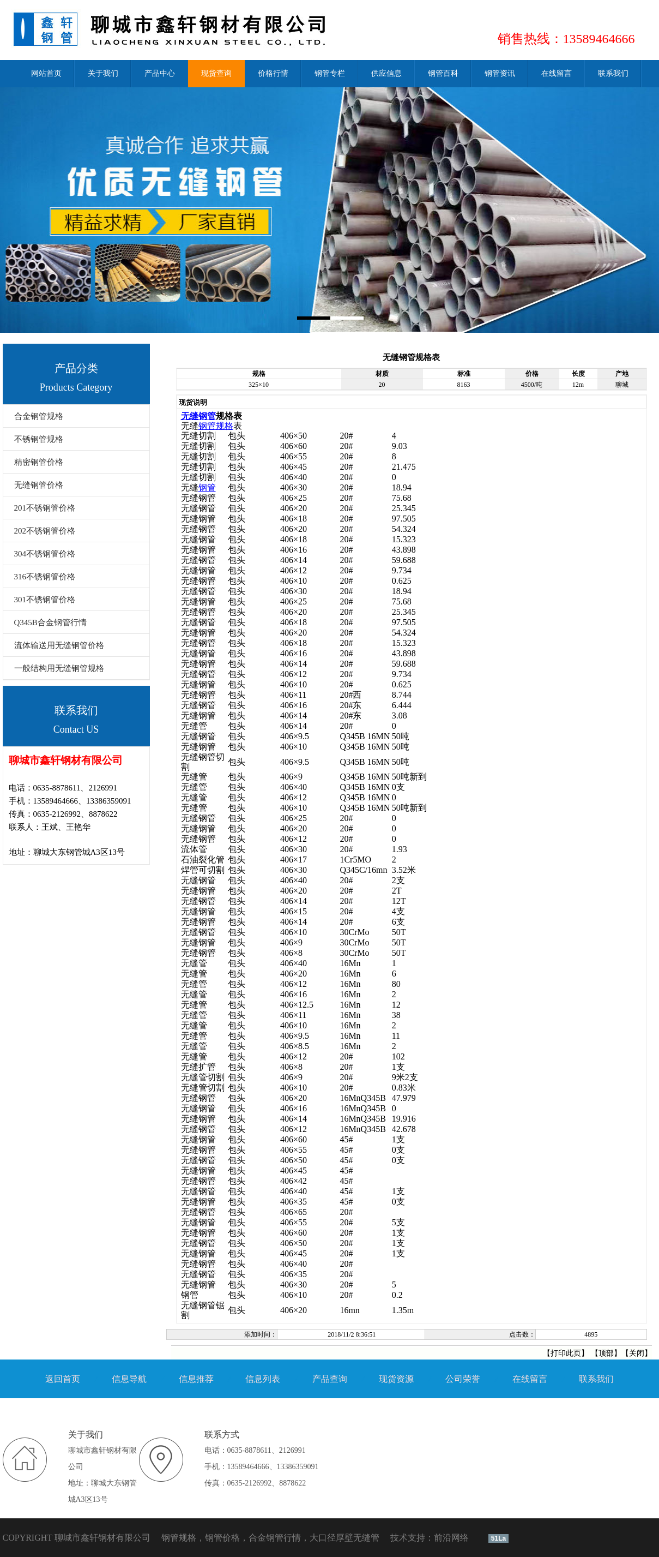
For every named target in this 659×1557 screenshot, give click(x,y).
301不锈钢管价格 (45, 599)
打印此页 (566, 1353)
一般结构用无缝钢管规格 (59, 668)
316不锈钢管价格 (45, 576)
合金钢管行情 (275, 1537)
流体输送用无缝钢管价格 (59, 645)
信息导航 (129, 1379)
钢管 (207, 487)
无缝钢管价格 (38, 485)
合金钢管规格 (38, 416)
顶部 (606, 1353)
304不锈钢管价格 (45, 553)
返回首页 (62, 1379)
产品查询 (329, 1379)
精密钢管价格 (38, 462)
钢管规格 (215, 425)
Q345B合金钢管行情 (50, 622)
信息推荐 (196, 1379)
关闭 (636, 1353)
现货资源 (396, 1379)
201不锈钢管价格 (45, 508)
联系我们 (596, 1379)
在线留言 (529, 1379)
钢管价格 (222, 1537)
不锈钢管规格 (38, 439)
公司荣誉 (462, 1379)
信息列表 (262, 1379)
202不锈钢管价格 (45, 530)
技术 (399, 1537)
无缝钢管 (198, 416)
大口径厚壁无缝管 (344, 1537)
